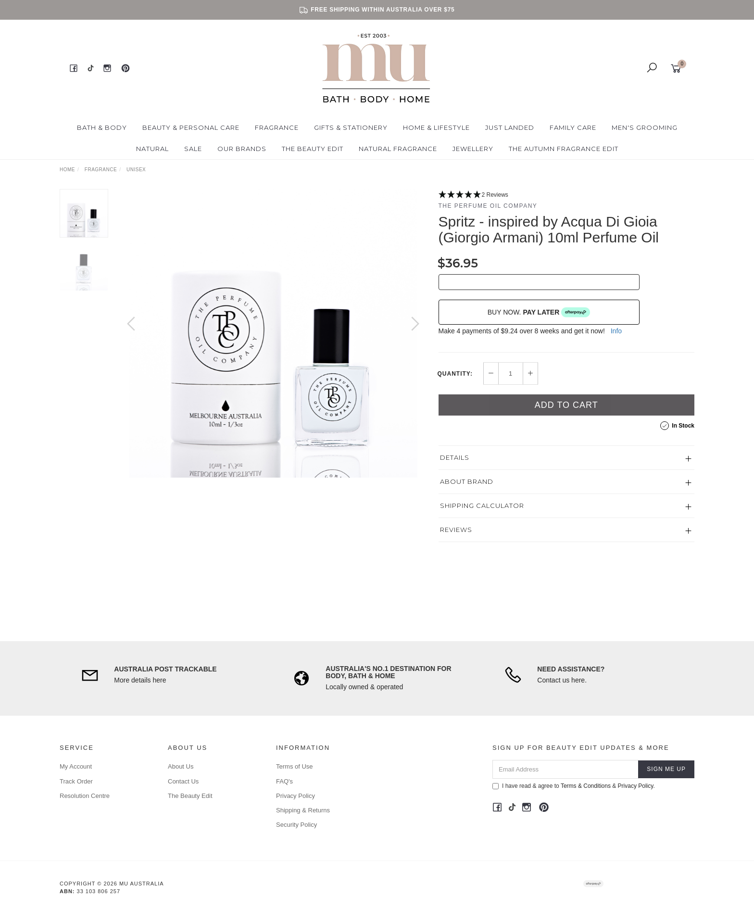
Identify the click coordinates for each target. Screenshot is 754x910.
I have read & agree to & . (573, 786)
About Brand (466, 481)
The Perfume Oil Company (488, 205)
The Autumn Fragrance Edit (563, 148)
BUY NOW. (539, 312)
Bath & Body (102, 127)
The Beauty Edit (312, 148)
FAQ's (284, 781)
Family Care (573, 127)
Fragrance (277, 127)
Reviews (456, 529)
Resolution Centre (85, 795)
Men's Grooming (645, 127)
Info (616, 331)
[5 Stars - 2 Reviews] (567, 195)
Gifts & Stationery (351, 127)
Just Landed (509, 127)
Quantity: (455, 374)
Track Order (76, 781)
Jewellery (472, 148)
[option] (273, 333)
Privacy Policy (295, 795)
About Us (180, 766)
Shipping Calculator (482, 505)
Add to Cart (566, 405)
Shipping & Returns (303, 810)
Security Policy (296, 824)
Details (454, 457)
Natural (152, 148)
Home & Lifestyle (436, 127)
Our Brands (241, 148)
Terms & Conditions (586, 786)
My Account (76, 766)
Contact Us (183, 781)
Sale (193, 148)
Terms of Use (294, 766)
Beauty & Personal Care (190, 127)
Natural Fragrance (398, 148)
